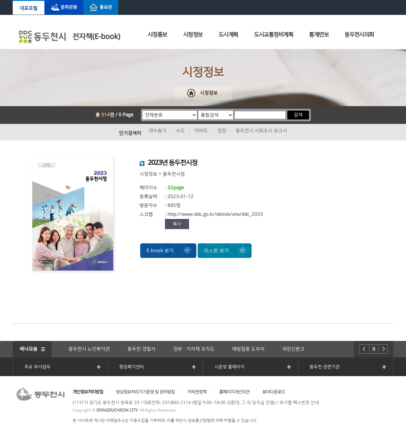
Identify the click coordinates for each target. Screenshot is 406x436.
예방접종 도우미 (248, 349)
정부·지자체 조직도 (193, 349)
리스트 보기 (224, 250)
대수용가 (158, 130)
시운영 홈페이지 (229, 366)
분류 (142, 110)
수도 (180, 130)
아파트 (201, 130)
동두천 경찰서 (141, 349)
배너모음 (28, 349)
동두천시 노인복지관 (89, 349)
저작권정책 (196, 391)
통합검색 (198, 110)
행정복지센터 (131, 366)
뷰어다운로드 (273, 391)
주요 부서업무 (37, 366)
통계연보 (319, 35)
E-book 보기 (168, 250)
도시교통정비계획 (273, 35)
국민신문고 (293, 349)
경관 (221, 130)
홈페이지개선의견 (234, 391)
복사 (177, 224)
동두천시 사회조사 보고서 (261, 130)
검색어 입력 (234, 110)
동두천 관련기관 (325, 366)
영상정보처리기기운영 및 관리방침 (145, 391)
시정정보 (193, 35)
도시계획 (228, 35)
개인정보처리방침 (88, 391)
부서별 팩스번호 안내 (299, 402)
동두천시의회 (359, 35)
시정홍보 (157, 35)
